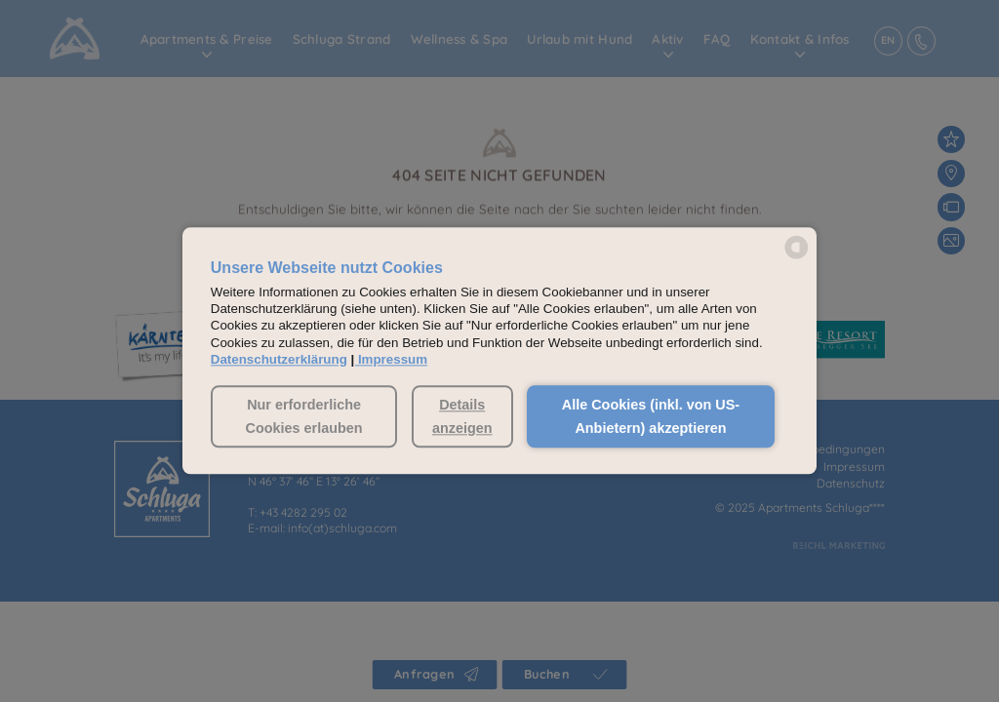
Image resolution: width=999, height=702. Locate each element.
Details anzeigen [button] (462, 416)
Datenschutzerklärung (279, 359)
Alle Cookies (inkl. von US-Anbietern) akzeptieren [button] (650, 416)
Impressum (392, 359)
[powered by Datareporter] (796, 257)
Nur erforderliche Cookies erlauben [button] (304, 416)
